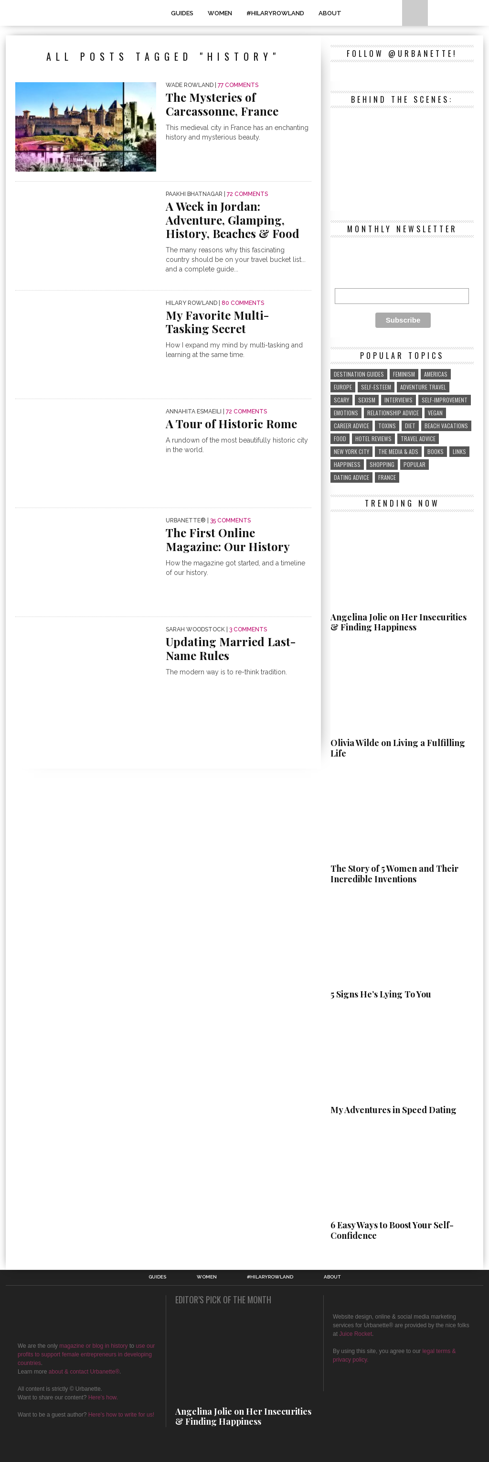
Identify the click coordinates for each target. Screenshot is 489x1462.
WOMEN (220, 13)
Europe (343, 387)
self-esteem (376, 387)
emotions (346, 413)
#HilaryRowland (275, 13)
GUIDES (182, 13)
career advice (351, 426)
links (459, 451)
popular (414, 464)
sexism (366, 400)
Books (435, 451)
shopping (382, 464)
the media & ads (398, 451)
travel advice (418, 438)
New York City (351, 451)
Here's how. (103, 1397)
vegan (435, 413)
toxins (387, 426)
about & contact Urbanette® (84, 1371)
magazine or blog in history (93, 1346)
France (387, 477)
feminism (404, 374)
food (340, 438)
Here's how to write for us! (121, 1414)
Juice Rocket (355, 1334)
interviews (398, 400)
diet (410, 426)
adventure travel (423, 387)
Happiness (347, 464)
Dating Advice (351, 477)
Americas (435, 374)
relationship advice (393, 413)
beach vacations (446, 426)
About (330, 13)
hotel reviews (373, 438)
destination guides (359, 374)
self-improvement (445, 400)
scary (341, 400)
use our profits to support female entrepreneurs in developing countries (86, 1354)
